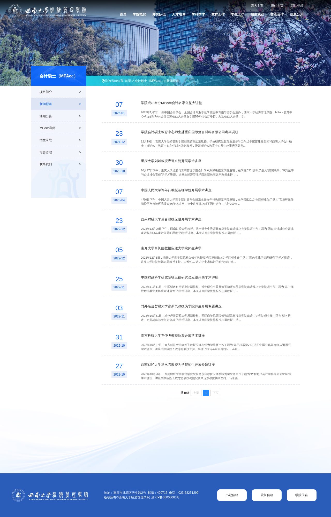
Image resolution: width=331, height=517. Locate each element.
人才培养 (178, 14)
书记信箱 (232, 495)
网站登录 (297, 5)
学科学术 (198, 14)
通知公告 (46, 116)
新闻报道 (173, 81)
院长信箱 (267, 495)
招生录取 (46, 140)
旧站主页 (277, 5)
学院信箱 (301, 495)
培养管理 (46, 152)
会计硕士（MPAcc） (149, 81)
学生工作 (237, 14)
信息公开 (296, 14)
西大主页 (257, 5)
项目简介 (46, 92)
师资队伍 (159, 14)
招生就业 (257, 14)
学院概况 (139, 14)
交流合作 (277, 14)
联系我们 (46, 164)
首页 (123, 14)
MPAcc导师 (47, 128)
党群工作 (218, 14)
